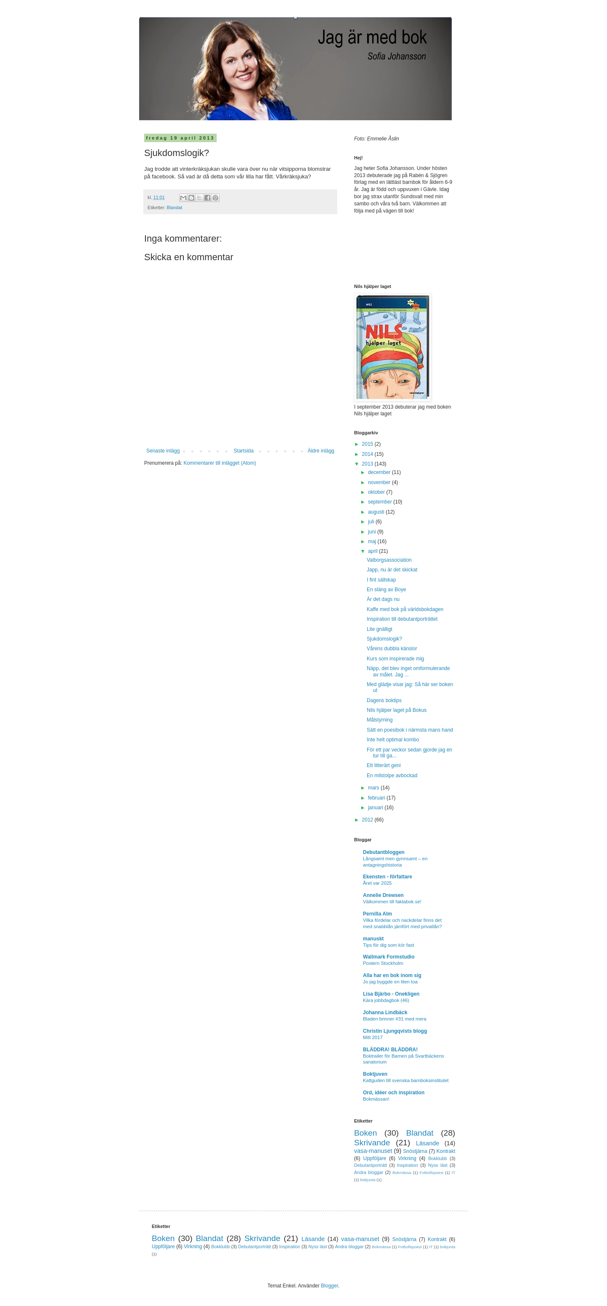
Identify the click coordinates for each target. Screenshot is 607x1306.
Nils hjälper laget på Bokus (397, 710)
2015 (368, 444)
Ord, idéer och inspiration (393, 1093)
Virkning (407, 1158)
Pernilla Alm (377, 914)
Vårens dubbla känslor (392, 649)
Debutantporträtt (370, 1165)
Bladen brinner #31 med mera (395, 1018)
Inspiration (407, 1165)
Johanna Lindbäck (385, 1012)
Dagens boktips (384, 700)
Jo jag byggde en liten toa (390, 981)
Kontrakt (445, 1151)
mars (374, 788)
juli (372, 522)
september (380, 502)
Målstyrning (379, 720)
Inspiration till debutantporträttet (402, 619)
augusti (377, 512)
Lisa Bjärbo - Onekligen (391, 994)
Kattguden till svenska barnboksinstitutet (406, 1080)
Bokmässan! (376, 1098)
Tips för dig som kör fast (388, 945)
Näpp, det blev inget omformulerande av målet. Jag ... (408, 671)
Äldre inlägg (321, 451)
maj (373, 541)
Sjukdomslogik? (384, 639)
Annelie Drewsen (383, 895)
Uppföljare (374, 1158)
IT (453, 1172)
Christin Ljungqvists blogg (395, 1031)
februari (377, 798)
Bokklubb (437, 1158)
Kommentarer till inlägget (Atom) (219, 463)
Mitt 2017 (373, 1037)
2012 (368, 820)
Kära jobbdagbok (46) (386, 1000)
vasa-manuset (373, 1150)
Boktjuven (375, 1074)
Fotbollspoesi (431, 1172)
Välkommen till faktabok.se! (392, 901)
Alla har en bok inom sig (392, 975)
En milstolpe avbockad (392, 775)
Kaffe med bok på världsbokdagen (405, 609)
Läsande (427, 1143)
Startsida (243, 451)
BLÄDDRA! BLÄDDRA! (390, 1050)
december (380, 472)
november (380, 482)
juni (372, 532)
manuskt (373, 939)
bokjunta (367, 1179)
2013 (368, 464)
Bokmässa (401, 1172)
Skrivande (372, 1142)
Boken (365, 1132)
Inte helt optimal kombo (393, 740)
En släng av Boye (386, 589)
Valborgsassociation (389, 560)
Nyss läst (437, 1165)
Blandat (175, 207)
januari (376, 808)
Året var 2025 (377, 883)
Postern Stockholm (383, 963)
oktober (377, 492)
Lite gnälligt (379, 629)
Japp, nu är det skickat (392, 570)
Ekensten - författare (387, 877)
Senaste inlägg (163, 451)
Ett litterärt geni (384, 765)
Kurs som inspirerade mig (395, 659)
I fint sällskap (381, 580)
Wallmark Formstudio (388, 957)
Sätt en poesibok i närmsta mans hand (410, 730)
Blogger (329, 1286)
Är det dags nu (383, 599)
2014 (368, 454)
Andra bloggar (368, 1172)
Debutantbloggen (384, 852)
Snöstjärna (415, 1151)
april (373, 551)
